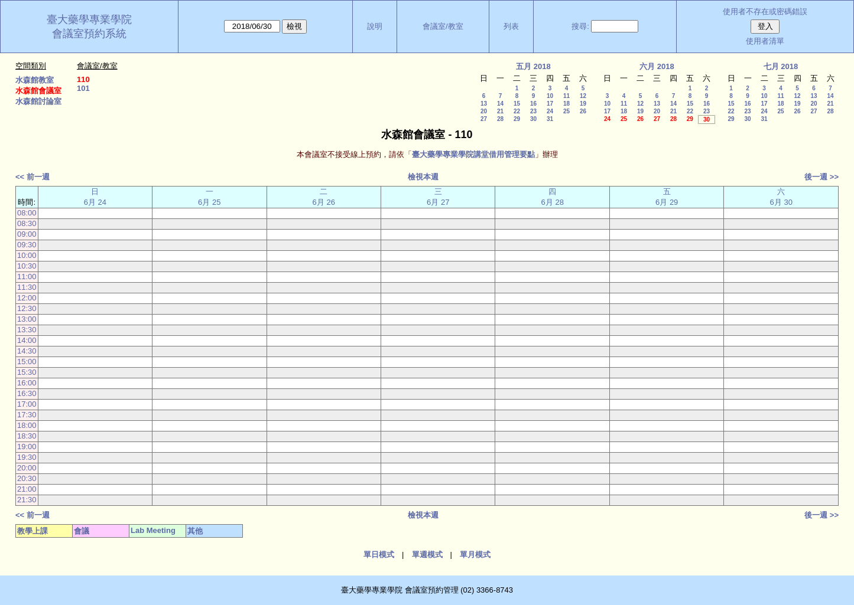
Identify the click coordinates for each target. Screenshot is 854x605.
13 (483, 103)
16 (533, 103)
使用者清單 (765, 41)
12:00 (27, 297)
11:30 (27, 287)
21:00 (27, 489)
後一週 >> (821, 176)
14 (500, 103)
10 (550, 96)
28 (500, 119)
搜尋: (580, 26)
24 (550, 111)
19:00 (27, 446)
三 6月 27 (438, 197)
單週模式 (427, 554)
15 (517, 103)
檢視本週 (423, 176)
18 (566, 103)
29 (517, 119)
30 (533, 119)
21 (500, 111)
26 (583, 111)
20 (483, 111)
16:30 (27, 393)
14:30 (27, 350)
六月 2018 (656, 66)
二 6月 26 (324, 197)
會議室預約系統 (89, 34)
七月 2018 (781, 66)
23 (533, 111)
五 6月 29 (666, 197)
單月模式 (475, 554)
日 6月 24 (95, 197)
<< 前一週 (32, 176)
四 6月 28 (552, 197)
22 (517, 111)
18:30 (27, 435)
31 (550, 119)
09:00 (27, 234)
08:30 (27, 223)
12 (583, 96)
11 (566, 96)
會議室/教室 (443, 26)
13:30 (27, 329)
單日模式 (378, 554)
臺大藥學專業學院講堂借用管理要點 (473, 154)
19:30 (27, 457)
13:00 (27, 319)
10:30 (27, 265)
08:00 (27, 212)
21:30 (27, 499)
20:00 (27, 467)
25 (566, 111)
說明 (374, 26)
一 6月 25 (209, 197)
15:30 (27, 372)
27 (483, 119)
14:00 (27, 340)
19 (583, 103)
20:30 (27, 478)
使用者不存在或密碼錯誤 (765, 11)
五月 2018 (533, 66)
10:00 (27, 255)
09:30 (27, 244)
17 (550, 103)
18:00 (27, 425)
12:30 (27, 308)
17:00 (27, 404)
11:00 (27, 276)
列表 (511, 26)
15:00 (27, 361)
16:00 (27, 382)
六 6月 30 (781, 197)
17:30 (27, 414)
